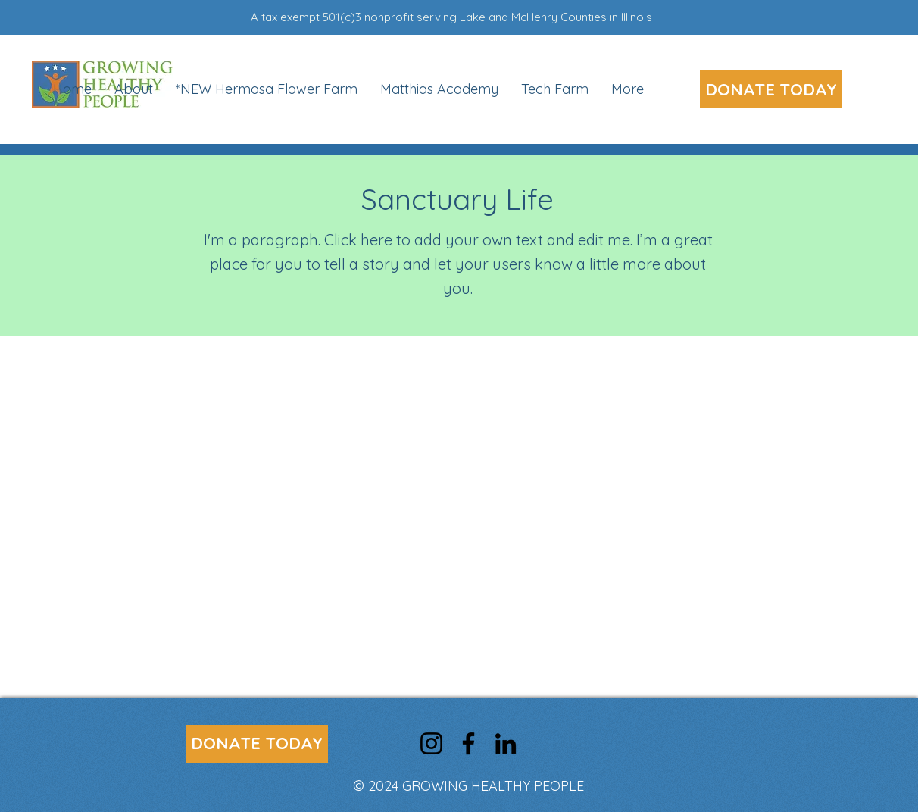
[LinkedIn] (505, 743)
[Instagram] (431, 743)
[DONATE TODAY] (771, 89)
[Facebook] (468, 743)
